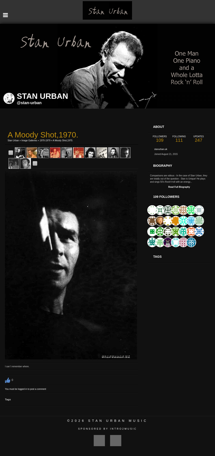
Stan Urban (13, 140)
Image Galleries (29, 140)
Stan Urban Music (118, 420)
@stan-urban (29, 103)
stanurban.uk (160, 149)
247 (198, 139)
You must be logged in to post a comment (25, 389)
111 (179, 139)
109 (159, 139)
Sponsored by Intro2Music (107, 428)
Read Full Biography (179, 187)
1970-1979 (45, 140)
